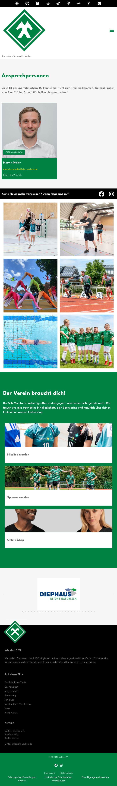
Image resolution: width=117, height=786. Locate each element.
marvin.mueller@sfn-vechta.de (20, 169)
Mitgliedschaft (12, 691)
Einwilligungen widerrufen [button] (95, 777)
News (7, 708)
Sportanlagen (11, 687)
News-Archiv (11, 713)
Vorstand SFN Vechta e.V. (18, 704)
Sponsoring (10, 696)
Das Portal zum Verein (15, 682)
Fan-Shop (9, 700)
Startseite (6, 56)
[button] (111, 30)
